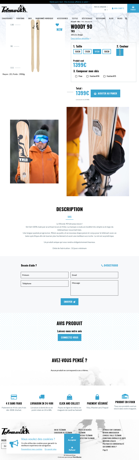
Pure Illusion (77, 457)
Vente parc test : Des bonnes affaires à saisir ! (69, 2)
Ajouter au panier (105, 93)
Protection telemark (86, 438)
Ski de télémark (60, 429)
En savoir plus (50, 449)
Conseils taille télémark (112, 435)
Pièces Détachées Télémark (84, 431)
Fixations (20, 18)
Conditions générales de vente (114, 438)
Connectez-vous (69, 337)
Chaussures (7, 18)
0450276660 (111, 265)
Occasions (100, 18)
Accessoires (62, 18)
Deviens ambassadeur (111, 432)
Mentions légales (109, 441)
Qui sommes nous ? (110, 446)
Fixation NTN (94, 76)
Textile (75, 18)
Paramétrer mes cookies (31, 449)
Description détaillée (81, 38)
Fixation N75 (111, 76)
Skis (30, 18)
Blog (111, 18)
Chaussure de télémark (63, 432)
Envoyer (69, 301)
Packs (119, 18)
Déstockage (87, 18)
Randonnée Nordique (44, 18)
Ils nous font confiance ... (112, 429)
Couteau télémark (85, 435)
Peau (80, 76)
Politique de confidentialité (113, 443)
